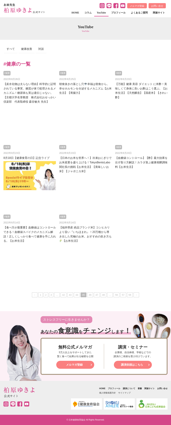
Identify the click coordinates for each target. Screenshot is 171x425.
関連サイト (159, 12)
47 (96, 294)
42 (63, 294)
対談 (41, 48)
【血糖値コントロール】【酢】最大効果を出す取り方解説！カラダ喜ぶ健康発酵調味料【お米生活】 (141, 162)
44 (76, 294)
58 (130, 294)
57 (123, 294)
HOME (75, 12)
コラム (88, 12)
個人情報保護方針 (107, 393)
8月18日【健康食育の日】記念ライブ (26, 157)
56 (116, 294)
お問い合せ (157, 5)
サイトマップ (124, 393)
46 (90, 294)
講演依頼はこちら (132, 364)
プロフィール (118, 12)
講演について (129, 388)
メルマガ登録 (137, 5)
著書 (140, 388)
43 (70, 294)
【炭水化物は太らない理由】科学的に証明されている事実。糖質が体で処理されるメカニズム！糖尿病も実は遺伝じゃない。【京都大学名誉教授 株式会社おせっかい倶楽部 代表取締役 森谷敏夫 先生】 (29, 93)
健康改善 (26, 48)
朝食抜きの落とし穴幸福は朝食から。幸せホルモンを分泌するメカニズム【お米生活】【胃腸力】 (85, 88)
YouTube (101, 12)
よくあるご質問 (139, 12)
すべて (11, 48)
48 (103, 294)
